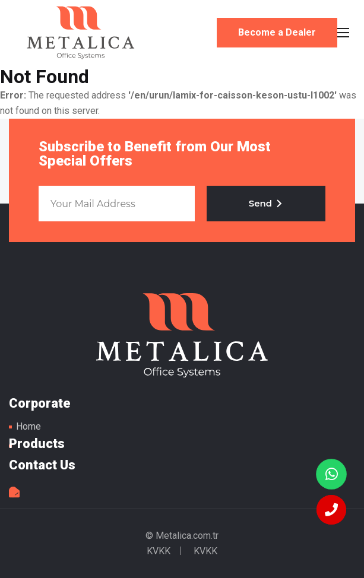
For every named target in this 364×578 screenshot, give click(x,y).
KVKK (158, 551)
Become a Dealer (277, 32)
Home (28, 426)
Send (266, 203)
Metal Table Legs (81, 32)
